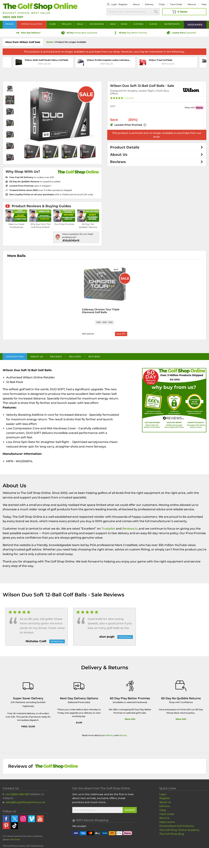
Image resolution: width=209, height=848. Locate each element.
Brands (9, 24)
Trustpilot (108, 529)
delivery (109, 735)
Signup (130, 810)
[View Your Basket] (184, 11)
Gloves (153, 24)
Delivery (149, 4)
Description (14, 357)
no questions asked (34, 181)
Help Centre (167, 822)
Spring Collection (31, 24)
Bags (113, 24)
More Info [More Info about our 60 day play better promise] (130, 719)
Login (114, 4)
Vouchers (194, 24)
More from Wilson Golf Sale (22, 42)
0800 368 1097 (13, 17)
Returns (192, 4)
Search (156, 11)
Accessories (97, 24)
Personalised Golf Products (176, 826)
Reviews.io (129, 529)
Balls (80, 24)
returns (123, 735)
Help (203, 4)
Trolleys (67, 24)
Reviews (118, 162)
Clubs (52, 24)
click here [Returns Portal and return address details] (15, 840)
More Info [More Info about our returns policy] (181, 719)
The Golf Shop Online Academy (179, 830)
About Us (118, 154)
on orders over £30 (31, 177)
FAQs (162, 4)
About (136, 4)
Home (49, 42)
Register (123, 4)
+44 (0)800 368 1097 (17, 794)
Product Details (124, 147)
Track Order (176, 4)
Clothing (138, 24)
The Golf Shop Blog (171, 834)
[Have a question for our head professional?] (76, 237)
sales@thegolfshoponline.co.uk (25, 802)
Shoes (124, 24)
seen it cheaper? (30, 185)
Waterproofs (172, 24)
